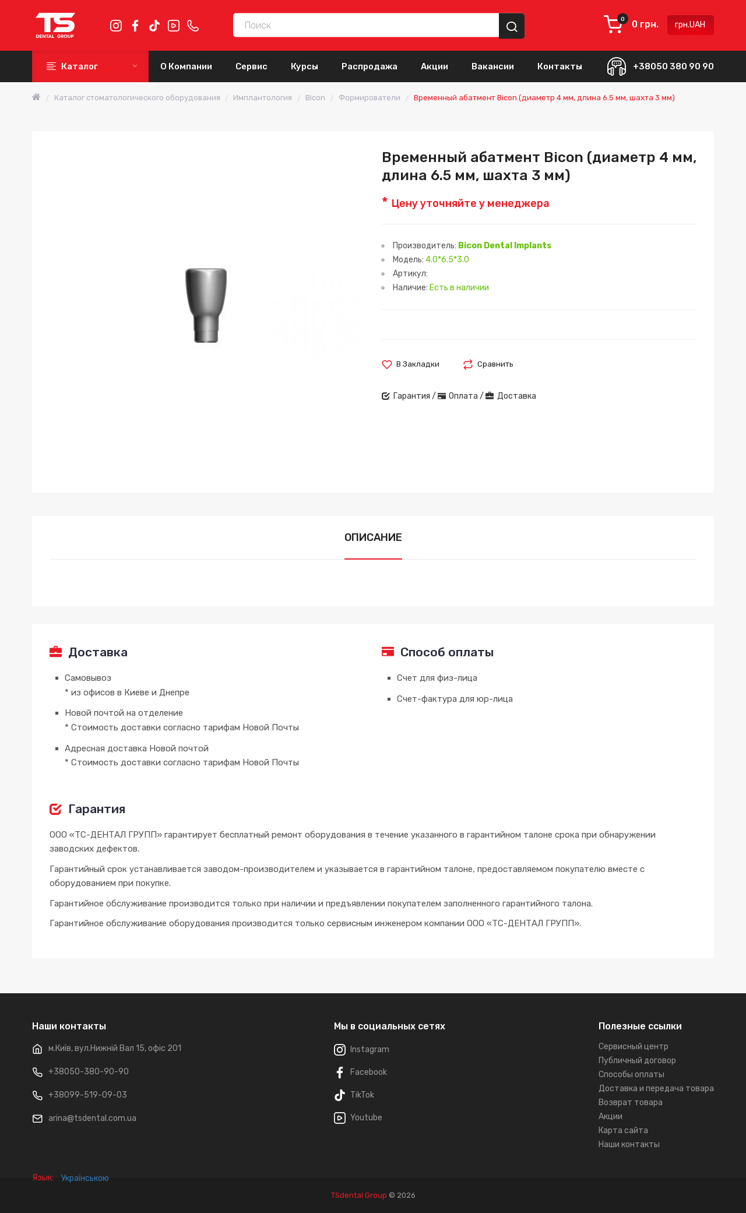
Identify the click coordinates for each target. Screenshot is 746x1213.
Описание (373, 537)
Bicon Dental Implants (504, 246)
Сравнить (495, 364)
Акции (610, 1116)
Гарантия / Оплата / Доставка (459, 396)
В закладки (417, 364)
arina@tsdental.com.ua (92, 1118)
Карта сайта (623, 1130)
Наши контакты (629, 1144)
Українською (85, 1195)
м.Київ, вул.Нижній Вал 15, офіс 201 (114, 1048)
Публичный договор (637, 1061)
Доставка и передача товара (656, 1089)
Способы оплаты (631, 1075)
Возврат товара (631, 1102)
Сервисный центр (633, 1047)
